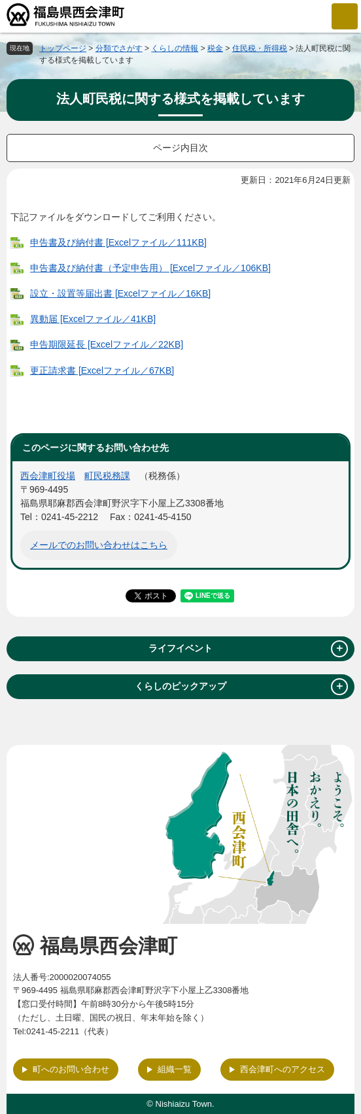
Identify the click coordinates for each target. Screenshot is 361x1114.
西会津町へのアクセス (282, 1069)
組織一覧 (175, 1069)
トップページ (62, 48)
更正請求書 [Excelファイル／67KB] (102, 370)
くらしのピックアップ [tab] (241, 686)
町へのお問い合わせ (71, 1069)
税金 (215, 48)
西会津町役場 (47, 475)
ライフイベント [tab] (248, 648)
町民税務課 (107, 475)
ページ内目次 (180, 147)
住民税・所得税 (259, 48)
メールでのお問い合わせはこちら (98, 545)
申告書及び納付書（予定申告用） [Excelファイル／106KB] (150, 268)
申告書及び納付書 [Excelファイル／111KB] (118, 242)
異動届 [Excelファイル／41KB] (93, 319)
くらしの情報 (174, 48)
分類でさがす (119, 48)
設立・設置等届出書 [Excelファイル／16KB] (120, 293)
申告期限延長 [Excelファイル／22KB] (106, 344)
